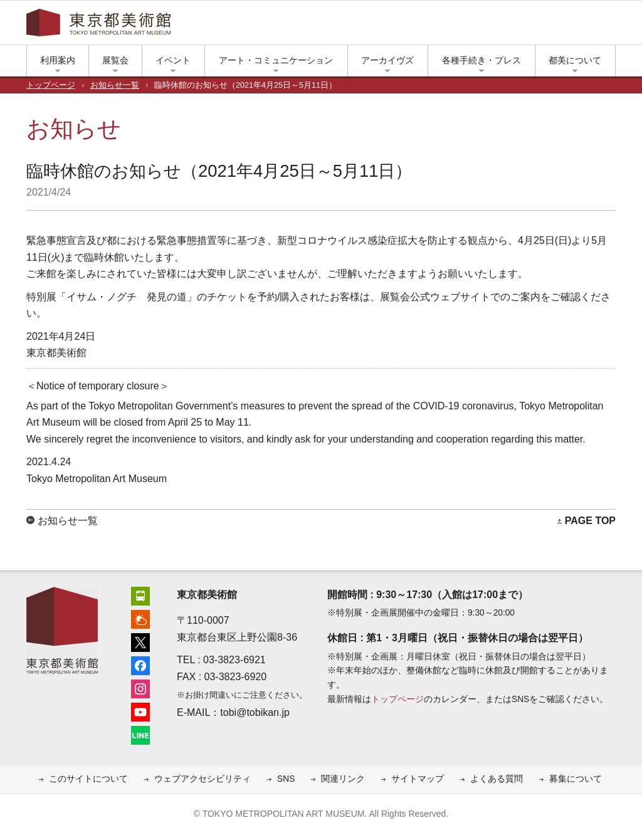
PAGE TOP (590, 520)
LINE (565, 25)
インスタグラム (527, 25)
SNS (286, 779)
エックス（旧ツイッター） (490, 25)
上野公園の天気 (471, 25)
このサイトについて (88, 779)
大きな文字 (609, 25)
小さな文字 (590, 25)
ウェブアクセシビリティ (202, 779)
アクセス (452, 25)
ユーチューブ (546, 25)
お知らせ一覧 (114, 85)
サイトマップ (417, 779)
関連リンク (343, 779)
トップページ (50, 85)
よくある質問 (496, 779)
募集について (575, 779)
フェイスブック (509, 25)
